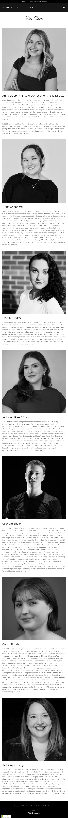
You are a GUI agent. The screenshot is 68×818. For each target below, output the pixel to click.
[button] (64, 8)
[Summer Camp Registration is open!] (34, 1)
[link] (24, 7)
